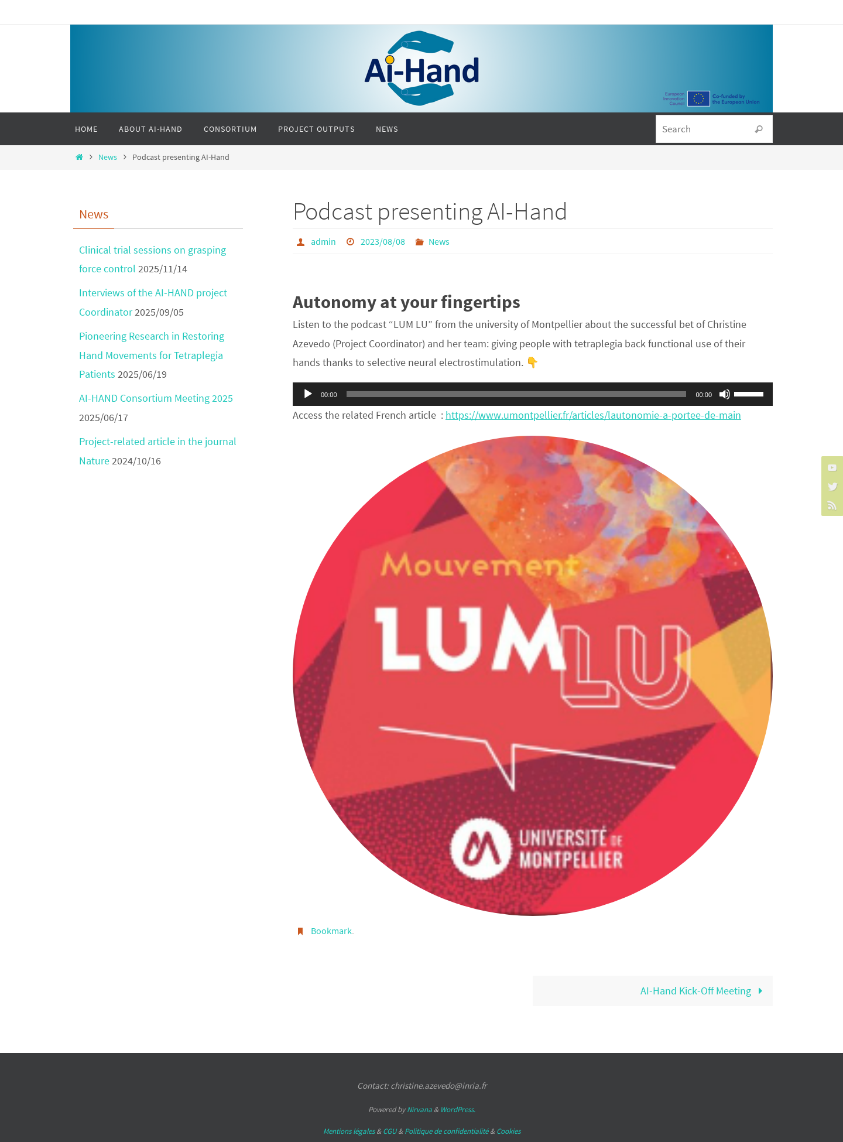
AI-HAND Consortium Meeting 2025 (156, 398)
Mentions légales (349, 1131)
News (107, 157)
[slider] (517, 394)
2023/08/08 (383, 241)
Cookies (508, 1131)
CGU (389, 1131)
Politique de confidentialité (446, 1131)
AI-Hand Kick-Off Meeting (704, 990)
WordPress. (457, 1109)
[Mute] (725, 394)
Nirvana (419, 1109)
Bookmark (331, 930)
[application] (533, 394)
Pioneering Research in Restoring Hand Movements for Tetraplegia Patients (151, 355)
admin (323, 241)
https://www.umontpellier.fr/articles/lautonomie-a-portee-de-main (593, 415)
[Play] (308, 394)
